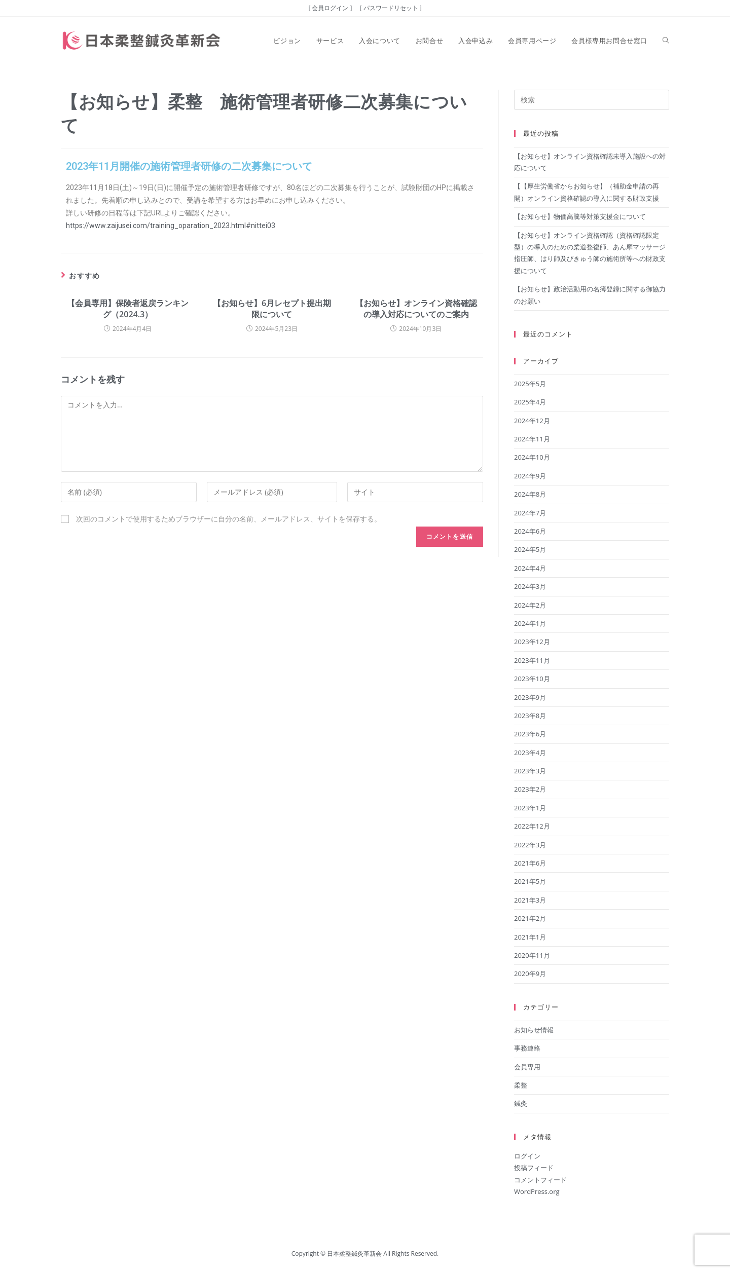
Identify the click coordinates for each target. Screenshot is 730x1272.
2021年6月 (530, 863)
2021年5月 (530, 881)
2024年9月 (530, 475)
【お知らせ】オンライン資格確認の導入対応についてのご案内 (416, 308)
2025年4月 (530, 401)
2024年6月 (530, 531)
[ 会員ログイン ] (330, 8)
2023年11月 (532, 660)
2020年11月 (532, 955)
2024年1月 (530, 623)
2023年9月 (530, 697)
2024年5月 (530, 549)
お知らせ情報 (534, 1029)
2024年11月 (532, 438)
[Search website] (666, 40)
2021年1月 (530, 937)
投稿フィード (534, 1167)
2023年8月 (530, 715)
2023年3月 (530, 770)
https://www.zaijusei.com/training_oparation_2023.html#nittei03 (170, 225)
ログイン (527, 1156)
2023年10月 (532, 678)
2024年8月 (530, 494)
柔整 (520, 1085)
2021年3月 (530, 900)
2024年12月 (532, 420)
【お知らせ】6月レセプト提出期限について (272, 308)
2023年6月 (530, 733)
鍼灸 (520, 1103)
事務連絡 (527, 1048)
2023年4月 (530, 752)
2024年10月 (532, 457)
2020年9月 (530, 973)
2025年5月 (530, 383)
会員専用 (527, 1066)
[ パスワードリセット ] (391, 8)
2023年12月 (532, 641)
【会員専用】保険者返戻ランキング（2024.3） (128, 308)
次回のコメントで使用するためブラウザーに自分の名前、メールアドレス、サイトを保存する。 (228, 518)
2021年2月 (530, 918)
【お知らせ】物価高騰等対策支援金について (580, 216)
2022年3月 (530, 844)
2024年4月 (530, 568)
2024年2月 (530, 605)
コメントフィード (540, 1179)
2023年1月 (530, 807)
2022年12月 (532, 826)
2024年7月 (530, 512)
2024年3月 (530, 586)
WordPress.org (537, 1191)
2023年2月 (530, 789)
